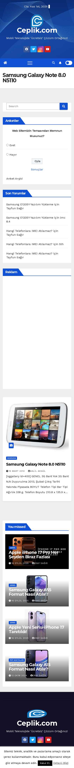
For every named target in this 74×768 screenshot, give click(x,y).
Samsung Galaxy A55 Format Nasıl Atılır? (30, 592)
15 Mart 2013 (17, 471)
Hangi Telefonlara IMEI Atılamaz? (29, 231)
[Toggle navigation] (30, 63)
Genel (13, 548)
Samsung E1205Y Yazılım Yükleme (29, 204)
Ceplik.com (37, 30)
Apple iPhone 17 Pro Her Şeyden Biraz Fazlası (33, 554)
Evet (12, 145)
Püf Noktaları (17, 660)
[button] (53, 62)
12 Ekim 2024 (20, 675)
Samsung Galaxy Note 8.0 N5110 (35, 464)
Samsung (11, 458)
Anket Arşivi (14, 178)
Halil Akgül (37, 471)
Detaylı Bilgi (60, 763)
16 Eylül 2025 (21, 563)
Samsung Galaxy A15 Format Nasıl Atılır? (29, 667)
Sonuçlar (37, 169)
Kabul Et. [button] (45, 763)
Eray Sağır (40, 563)
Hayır (13, 154)
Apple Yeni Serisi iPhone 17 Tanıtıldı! (36, 629)
